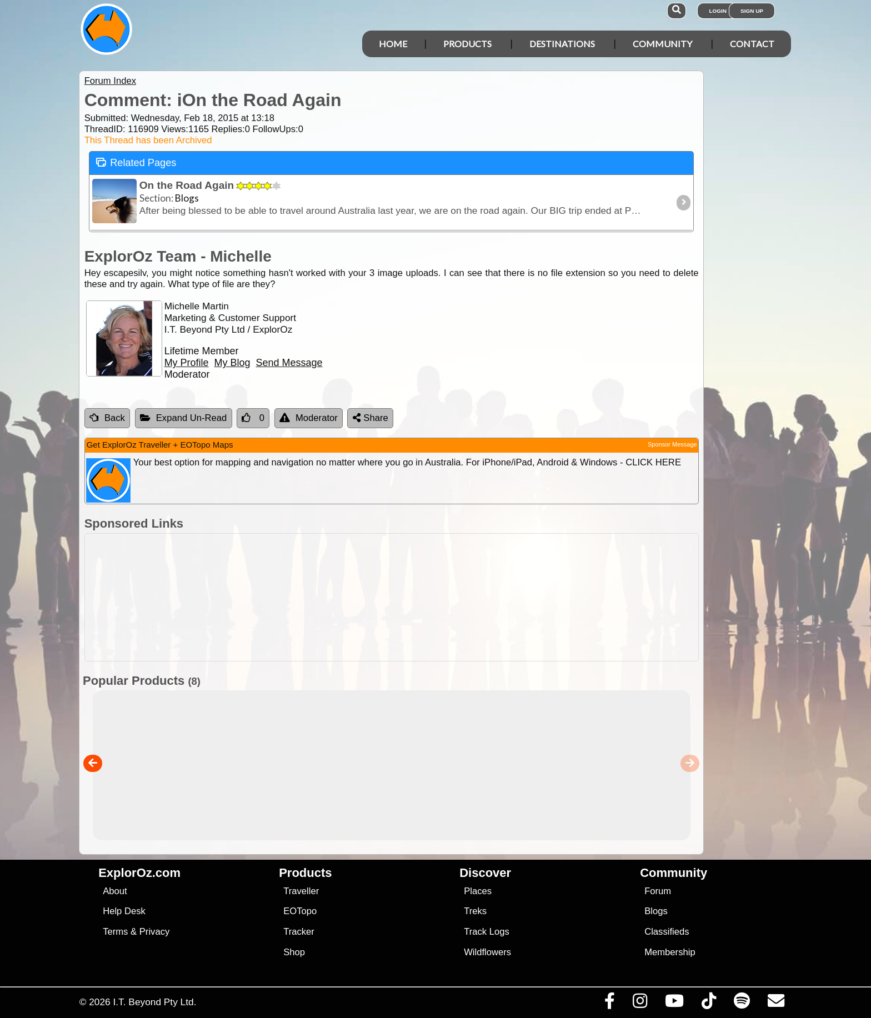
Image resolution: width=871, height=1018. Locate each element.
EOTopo (300, 911)
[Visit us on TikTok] (708, 1003)
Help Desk (124, 911)
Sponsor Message (672, 444)
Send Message (289, 362)
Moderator (308, 418)
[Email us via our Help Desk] (775, 1003)
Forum (657, 891)
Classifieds (666, 931)
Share (370, 418)
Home (393, 43)
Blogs (656, 911)
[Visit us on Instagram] (639, 1003)
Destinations (562, 43)
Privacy (154, 931)
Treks (475, 911)
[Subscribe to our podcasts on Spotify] (741, 1003)
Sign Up (751, 11)
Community (662, 43)
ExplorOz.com (139, 873)
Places (478, 891)
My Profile (186, 362)
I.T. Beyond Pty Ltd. (154, 1001)
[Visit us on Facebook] (609, 1003)
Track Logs (486, 931)
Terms (115, 931)
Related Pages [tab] (136, 162)
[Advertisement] (445, 597)
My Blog (232, 362)
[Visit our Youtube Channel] (674, 1003)
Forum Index (110, 81)
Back (107, 418)
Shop (294, 952)
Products (467, 43)
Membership (669, 952)
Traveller (301, 891)
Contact (752, 43)
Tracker (298, 931)
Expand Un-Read (183, 418)
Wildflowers (487, 952)
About (115, 891)
